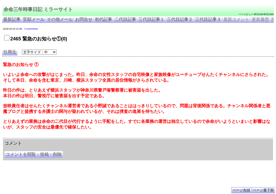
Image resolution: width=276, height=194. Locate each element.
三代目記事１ (151, 19)
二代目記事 (125, 19)
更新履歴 (260, 19)
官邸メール (33, 19)
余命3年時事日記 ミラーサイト (93, 136)
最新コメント (236, 19)
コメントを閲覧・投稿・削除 (34, 154)
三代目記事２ (180, 19)
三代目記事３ (208, 19)
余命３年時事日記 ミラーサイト (57, 136)
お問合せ (83, 19)
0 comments (31, 28)
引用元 (9, 52)
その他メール (60, 19)
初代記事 (103, 19)
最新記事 (11, 19)
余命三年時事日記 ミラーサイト (38, 9)
